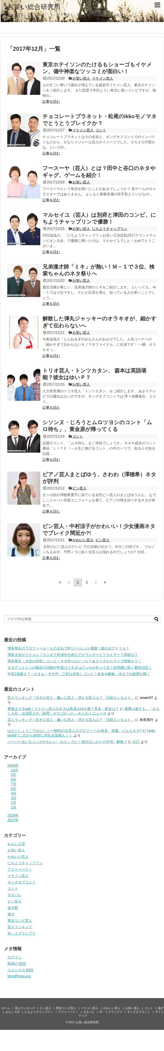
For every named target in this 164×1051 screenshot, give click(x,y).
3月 (14, 798)
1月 (14, 807)
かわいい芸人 (83, 540)
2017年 (13, 820)
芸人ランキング (19, 927)
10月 (14, 770)
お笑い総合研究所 (34, 6)
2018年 (13, 815)
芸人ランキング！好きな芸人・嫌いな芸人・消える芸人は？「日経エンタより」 (70, 698)
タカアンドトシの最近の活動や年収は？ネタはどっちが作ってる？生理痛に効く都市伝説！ (79, 667)
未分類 (12, 908)
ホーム (6, 1008)
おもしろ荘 (16, 844)
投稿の (16, 963)
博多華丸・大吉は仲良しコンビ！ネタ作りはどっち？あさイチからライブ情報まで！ (74, 661)
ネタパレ (14, 895)
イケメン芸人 (102, 78)
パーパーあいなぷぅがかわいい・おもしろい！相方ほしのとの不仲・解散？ (67, 742)
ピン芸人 (79, 488)
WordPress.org (19, 976)
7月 (14, 784)
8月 (14, 779)
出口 (136, 742)
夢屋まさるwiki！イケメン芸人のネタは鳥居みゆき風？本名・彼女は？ (63, 709)
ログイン (14, 957)
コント (101, 130)
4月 (14, 793)
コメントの (20, 970)
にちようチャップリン (109, 229)
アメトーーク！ (19, 869)
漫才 (11, 914)
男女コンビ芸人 (19, 920)
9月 (14, 775)
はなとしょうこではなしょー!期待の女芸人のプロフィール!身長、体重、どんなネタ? (74, 731)
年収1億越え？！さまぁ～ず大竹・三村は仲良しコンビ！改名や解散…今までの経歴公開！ (78, 674)
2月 (14, 803)
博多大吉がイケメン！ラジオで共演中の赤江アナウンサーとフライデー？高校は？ (72, 655)
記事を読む (51, 101)
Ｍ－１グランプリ (21, 933)
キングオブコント (21, 882)
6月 (14, 789)
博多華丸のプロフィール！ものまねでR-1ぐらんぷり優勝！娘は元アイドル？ (68, 648)
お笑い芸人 (81, 78)
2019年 (13, 765)
